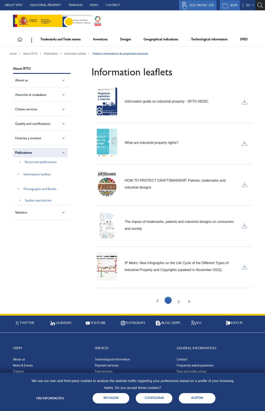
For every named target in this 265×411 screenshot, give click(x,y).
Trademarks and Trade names (60, 39)
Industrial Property (45, 5)
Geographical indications (160, 39)
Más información (50, 398)
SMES (244, 39)
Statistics (21, 212)
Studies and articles (38, 200)
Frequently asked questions (195, 365)
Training (76, 5)
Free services (103, 371)
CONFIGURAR (154, 398)
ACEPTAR (197, 398)
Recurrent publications (41, 162)
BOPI (228, 5)
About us (21, 80)
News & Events (23, 365)
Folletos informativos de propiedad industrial (120, 53)
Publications (51, 53)
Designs (125, 39)
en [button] (250, 5)
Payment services (106, 365)
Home (13, 53)
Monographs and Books (39, 189)
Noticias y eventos (28, 138)
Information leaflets (75, 53)
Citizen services (26, 109)
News (94, 5)
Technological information (209, 39)
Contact (113, 5)
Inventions (100, 39)
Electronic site (196, 5)
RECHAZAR (110, 398)
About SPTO (14, 5)
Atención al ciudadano (30, 95)
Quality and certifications (32, 124)
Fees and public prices (192, 371)
